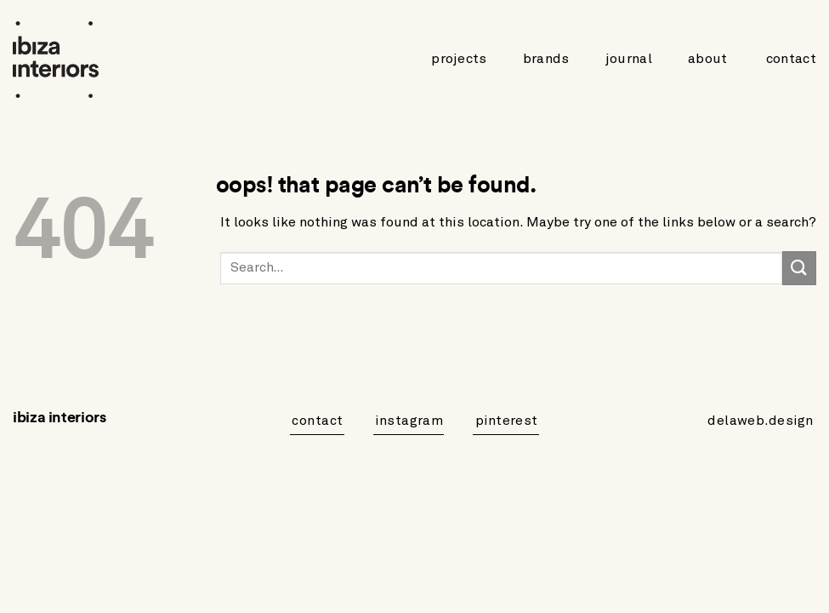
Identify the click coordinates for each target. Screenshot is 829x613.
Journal (628, 59)
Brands (546, 59)
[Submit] (799, 267)
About (708, 59)
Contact (791, 59)
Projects (459, 59)
